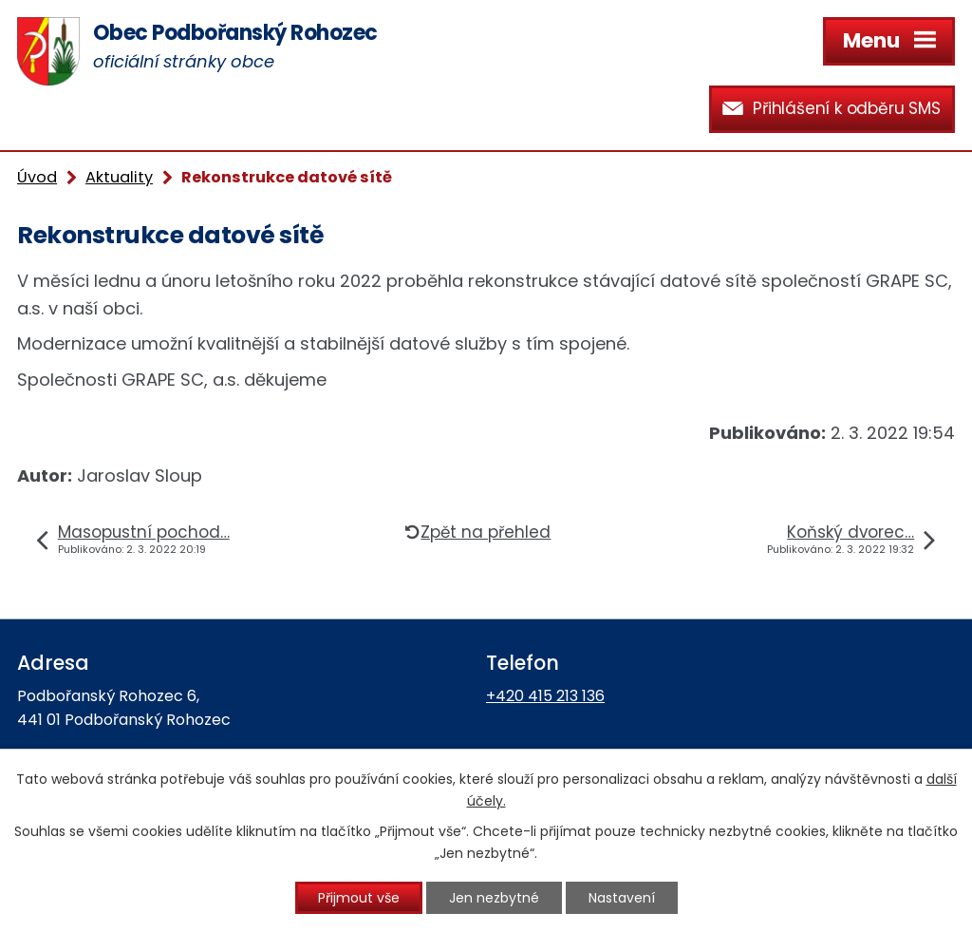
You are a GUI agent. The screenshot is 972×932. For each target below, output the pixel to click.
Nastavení (622, 897)
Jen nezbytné (494, 897)
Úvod (37, 177)
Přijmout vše (359, 897)
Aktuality (119, 177)
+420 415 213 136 (545, 696)
